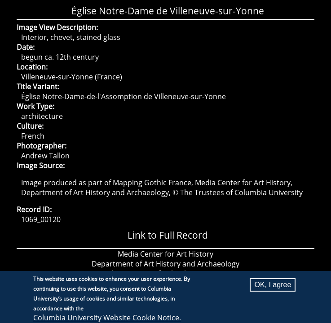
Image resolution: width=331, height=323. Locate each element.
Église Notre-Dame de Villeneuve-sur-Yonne (167, 10)
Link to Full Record (168, 235)
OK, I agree (272, 287)
